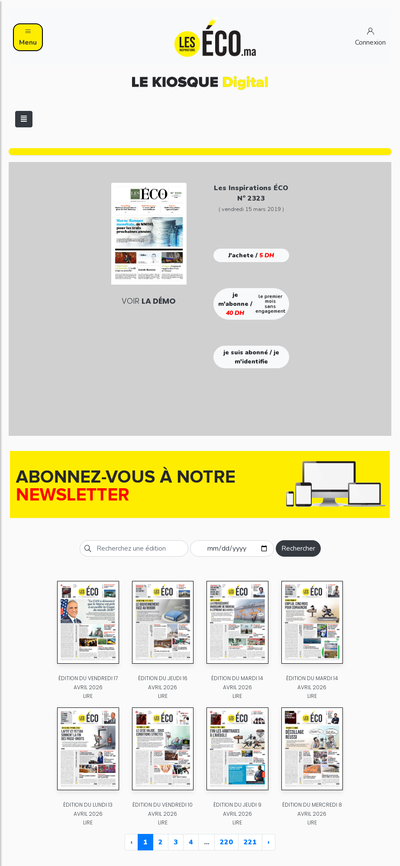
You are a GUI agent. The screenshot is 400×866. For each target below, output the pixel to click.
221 (250, 842)
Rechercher (298, 548)
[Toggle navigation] (23, 119)
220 (226, 842)
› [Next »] (269, 842)
